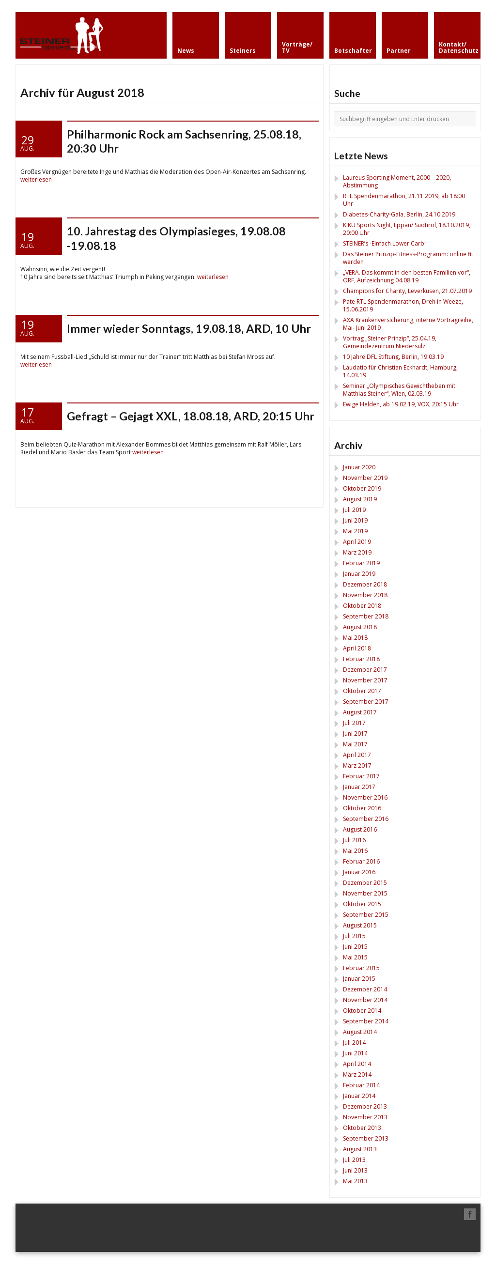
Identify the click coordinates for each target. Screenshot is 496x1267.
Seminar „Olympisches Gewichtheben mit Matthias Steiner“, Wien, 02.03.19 (399, 390)
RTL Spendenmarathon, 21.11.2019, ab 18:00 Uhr (404, 200)
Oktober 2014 (362, 1010)
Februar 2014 (361, 1085)
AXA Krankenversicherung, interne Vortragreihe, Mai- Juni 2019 (408, 324)
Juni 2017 (355, 733)
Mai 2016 (355, 851)
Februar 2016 (361, 861)
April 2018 (357, 648)
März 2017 (357, 765)
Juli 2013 (354, 1160)
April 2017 (357, 755)
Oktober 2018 (362, 606)
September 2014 (365, 1021)
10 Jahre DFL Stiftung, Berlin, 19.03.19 (393, 357)
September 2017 (365, 701)
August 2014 (360, 1032)
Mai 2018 (355, 638)
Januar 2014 (359, 1096)
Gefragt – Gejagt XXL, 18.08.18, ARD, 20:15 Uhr (190, 416)
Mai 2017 (355, 744)
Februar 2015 (361, 968)
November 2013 (365, 1117)
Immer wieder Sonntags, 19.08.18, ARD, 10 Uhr (189, 328)
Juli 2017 (354, 723)
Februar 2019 (361, 563)
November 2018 (365, 595)
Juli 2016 (354, 840)
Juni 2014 (355, 1053)
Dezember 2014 (365, 989)
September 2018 (365, 616)
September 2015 (365, 915)
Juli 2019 (354, 510)
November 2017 (365, 680)
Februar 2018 (361, 659)
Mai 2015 (355, 957)
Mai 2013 (355, 1181)
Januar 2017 (359, 787)
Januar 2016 (359, 872)
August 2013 (360, 1149)
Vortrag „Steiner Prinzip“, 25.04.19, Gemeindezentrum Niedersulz (389, 342)
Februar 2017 (361, 776)
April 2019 (357, 542)
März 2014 (357, 1074)
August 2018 (360, 627)
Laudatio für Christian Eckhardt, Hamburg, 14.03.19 (400, 371)
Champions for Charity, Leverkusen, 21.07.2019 (407, 291)
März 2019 (357, 552)
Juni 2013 (355, 1170)
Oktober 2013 (362, 1128)
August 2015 (360, 925)
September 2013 (365, 1138)
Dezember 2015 (365, 883)
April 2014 (357, 1064)
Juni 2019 (355, 520)
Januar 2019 (359, 574)
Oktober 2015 (362, 904)
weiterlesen (36, 179)
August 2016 (360, 829)
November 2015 (365, 893)
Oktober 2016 (362, 808)
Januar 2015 (359, 978)
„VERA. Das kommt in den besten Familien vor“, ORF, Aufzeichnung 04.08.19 (406, 276)
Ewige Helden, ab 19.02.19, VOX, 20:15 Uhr (401, 404)
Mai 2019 (355, 531)
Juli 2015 (354, 936)
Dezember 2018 (365, 584)
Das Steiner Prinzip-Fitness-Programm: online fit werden (408, 258)
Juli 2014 (354, 1042)
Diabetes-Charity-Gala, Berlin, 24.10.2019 (399, 214)
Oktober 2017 (362, 691)
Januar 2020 (359, 467)
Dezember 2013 (365, 1106)
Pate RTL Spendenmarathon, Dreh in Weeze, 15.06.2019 (403, 305)
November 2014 (365, 1000)
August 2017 (360, 712)
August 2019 (360, 499)
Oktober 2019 (362, 488)
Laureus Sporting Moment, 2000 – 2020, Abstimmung (397, 181)
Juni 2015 (355, 947)
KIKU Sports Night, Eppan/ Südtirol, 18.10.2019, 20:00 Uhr (406, 229)
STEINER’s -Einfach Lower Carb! (384, 243)
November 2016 (365, 797)
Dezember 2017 (365, 669)
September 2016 (365, 819)
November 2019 (365, 478)
